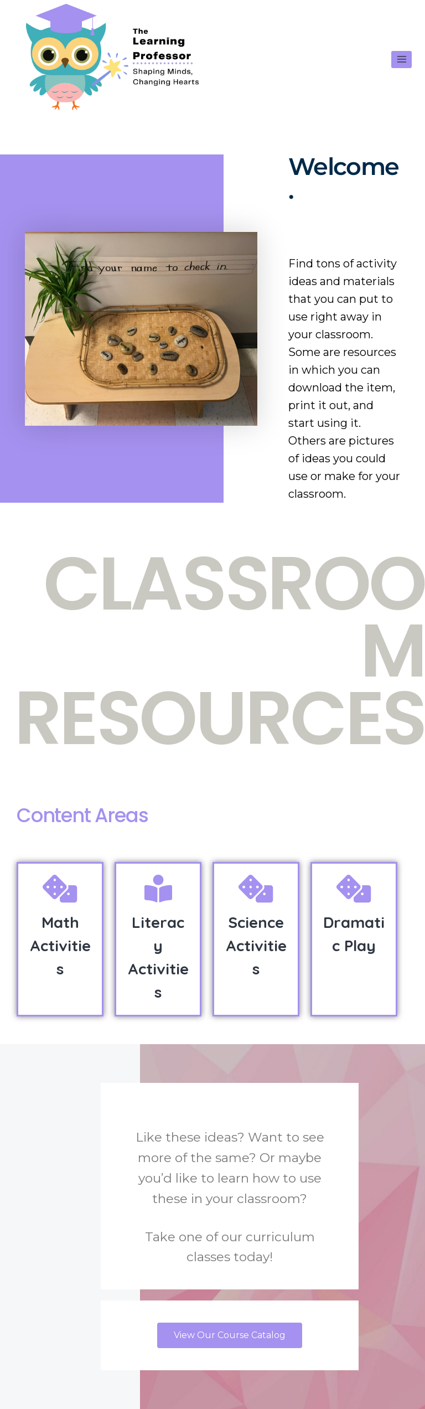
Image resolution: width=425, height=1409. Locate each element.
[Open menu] (401, 59)
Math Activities (60, 945)
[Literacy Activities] (158, 888)
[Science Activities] (256, 888)
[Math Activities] (60, 888)
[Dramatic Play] (354, 888)
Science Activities (256, 945)
